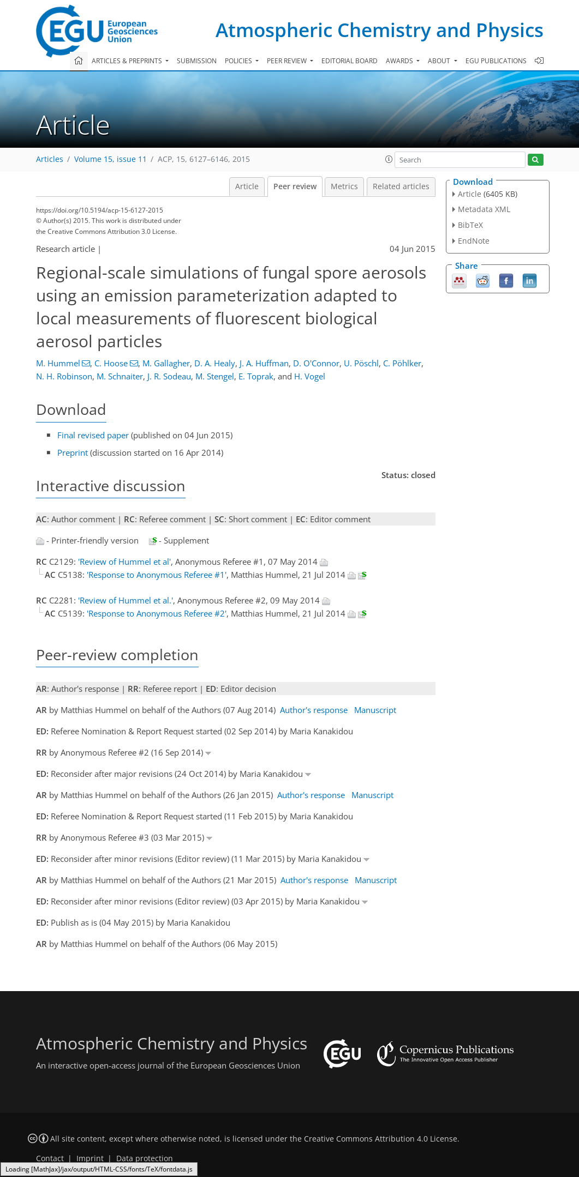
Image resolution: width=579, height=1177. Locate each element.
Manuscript (375, 709)
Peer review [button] (287, 60)
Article (247, 186)
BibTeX (470, 225)
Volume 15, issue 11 (110, 159)
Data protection (144, 1158)
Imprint (90, 1158)
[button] (389, 159)
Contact (50, 1158)
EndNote (474, 241)
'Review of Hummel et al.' (125, 600)
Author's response (314, 709)
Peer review (295, 186)
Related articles (401, 186)
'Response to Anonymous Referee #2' (156, 613)
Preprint (72, 452)
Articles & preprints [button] (128, 60)
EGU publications (496, 60)
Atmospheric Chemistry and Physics (380, 30)
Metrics (344, 186)
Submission (197, 60)
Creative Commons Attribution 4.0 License (380, 1139)
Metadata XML (484, 209)
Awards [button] (400, 60)
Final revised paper (93, 435)
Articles (49, 159)
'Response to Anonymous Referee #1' (156, 574)
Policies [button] (239, 60)
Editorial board (349, 60)
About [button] (440, 60)
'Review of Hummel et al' (124, 561)
